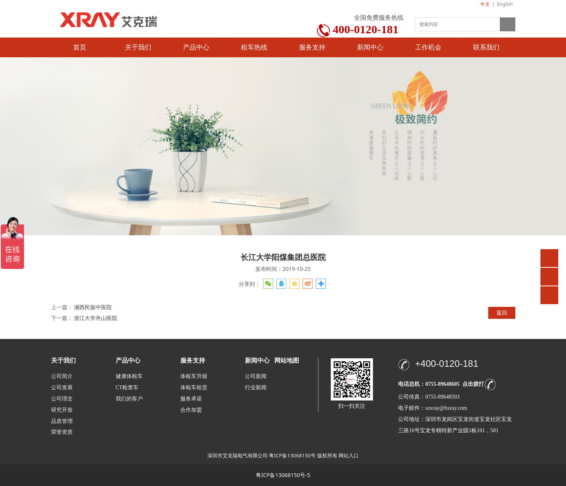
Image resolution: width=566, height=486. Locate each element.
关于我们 (138, 47)
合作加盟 (191, 410)
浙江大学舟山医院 (95, 318)
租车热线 (254, 47)
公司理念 (62, 399)
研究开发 (62, 410)
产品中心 (196, 47)
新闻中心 (370, 47)
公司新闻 (256, 376)
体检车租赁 (193, 387)
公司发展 (62, 387)
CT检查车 (127, 387)
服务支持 (312, 47)
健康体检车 (129, 376)
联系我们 (486, 47)
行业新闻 (256, 387)
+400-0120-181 (446, 363)
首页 (79, 47)
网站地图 (286, 360)
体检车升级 (193, 376)
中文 (485, 4)
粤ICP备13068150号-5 (283, 475)
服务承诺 (191, 399)
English (505, 4)
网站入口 (349, 455)
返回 (501, 312)
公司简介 (62, 376)
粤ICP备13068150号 (292, 455)
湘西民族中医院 (93, 307)
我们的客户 (129, 399)
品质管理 (62, 420)
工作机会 (428, 47)
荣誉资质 (62, 431)
